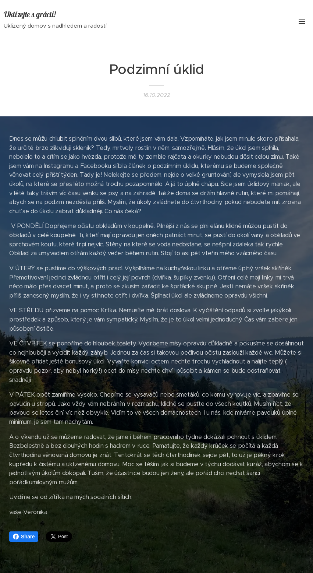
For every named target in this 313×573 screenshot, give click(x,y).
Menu (302, 21)
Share (24, 536)
